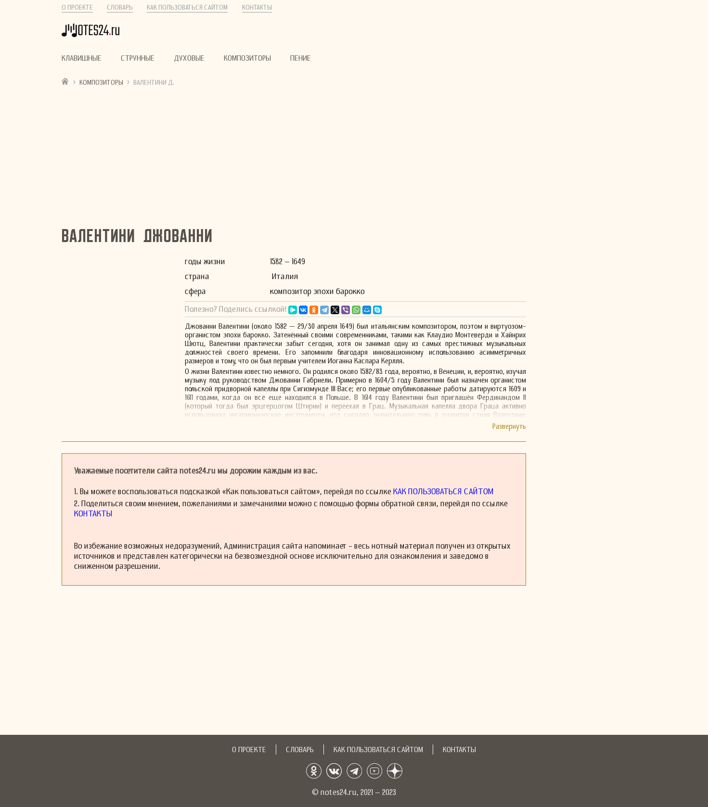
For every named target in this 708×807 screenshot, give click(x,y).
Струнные (137, 58)
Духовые (189, 58)
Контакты (257, 7)
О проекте (77, 7)
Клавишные (82, 58)
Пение (300, 58)
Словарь (120, 7)
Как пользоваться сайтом (187, 7)
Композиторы (247, 58)
